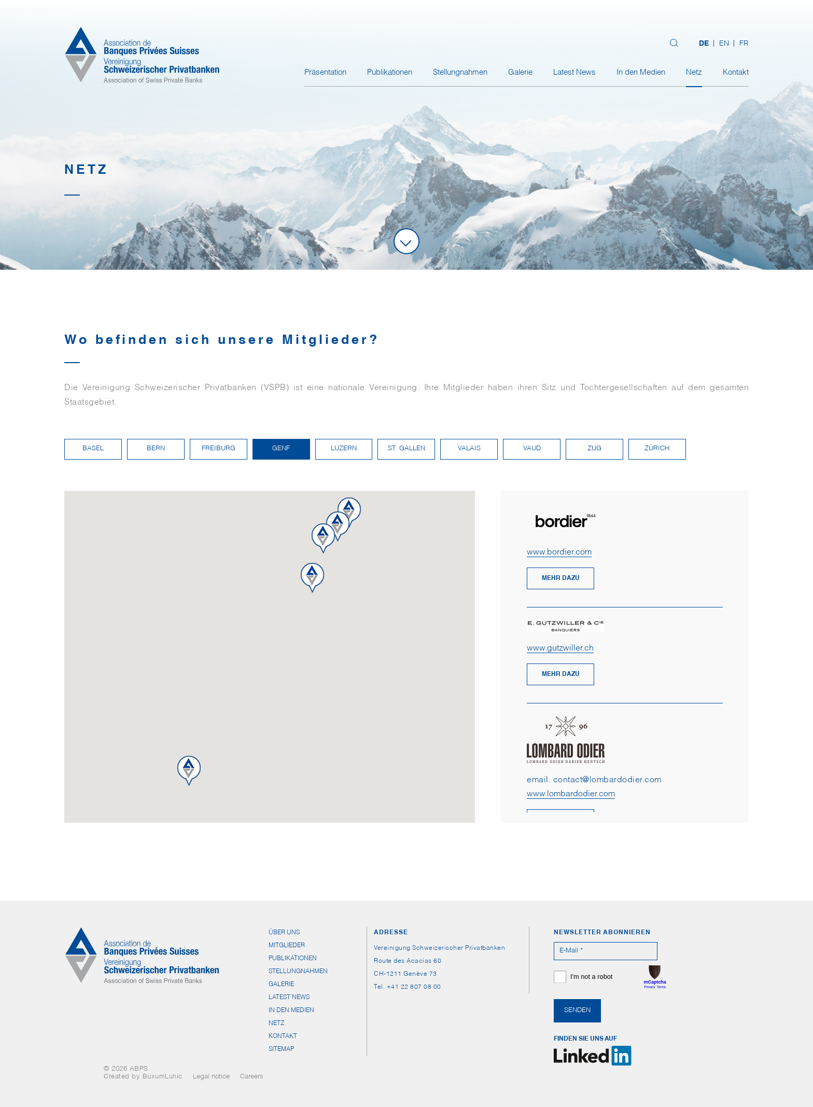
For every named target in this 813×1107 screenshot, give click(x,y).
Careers (251, 1077)
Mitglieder (287, 946)
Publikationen (389, 73)
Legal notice (211, 1077)
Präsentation (325, 73)
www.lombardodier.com (571, 795)
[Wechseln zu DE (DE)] (704, 44)
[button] (343, 544)
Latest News (574, 73)
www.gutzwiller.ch (560, 649)
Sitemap (281, 1049)
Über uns (284, 933)
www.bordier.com (559, 553)
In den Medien (640, 73)
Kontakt (736, 73)
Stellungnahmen (460, 73)
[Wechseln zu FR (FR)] (741, 44)
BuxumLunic (163, 1077)
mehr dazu (561, 578)
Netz (694, 73)
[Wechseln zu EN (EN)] (724, 44)
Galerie (520, 73)
